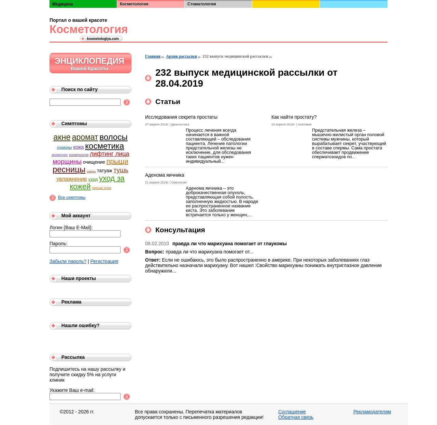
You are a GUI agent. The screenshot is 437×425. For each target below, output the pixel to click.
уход (93, 179)
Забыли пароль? (68, 261)
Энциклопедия (89, 60)
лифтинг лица (109, 153)
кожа (78, 147)
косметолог (60, 155)
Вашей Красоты (89, 68)
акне (61, 137)
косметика (104, 145)
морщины (67, 161)
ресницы (69, 169)
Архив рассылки (181, 56)
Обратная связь (295, 417)
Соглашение (292, 411)
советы (91, 171)
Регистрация (104, 261)
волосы (114, 137)
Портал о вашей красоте (78, 20)
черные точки (101, 188)
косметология (78, 155)
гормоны (64, 147)
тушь (121, 170)
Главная (152, 56)
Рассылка (73, 357)
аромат (85, 137)
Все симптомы (71, 197)
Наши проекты (78, 278)
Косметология (87, 29)
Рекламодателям (372, 411)
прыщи (117, 161)
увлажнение (71, 179)
